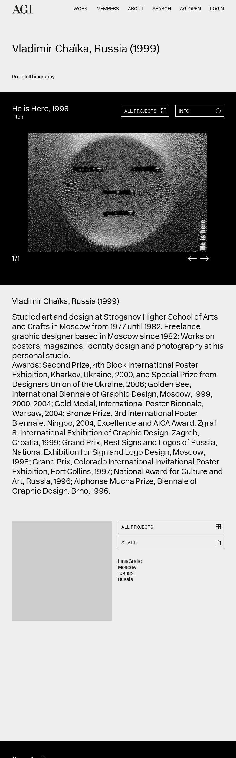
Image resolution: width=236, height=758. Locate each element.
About (135, 9)
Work (80, 9)
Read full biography (33, 77)
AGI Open (190, 9)
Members (108, 9)
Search (161, 9)
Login (217, 9)
